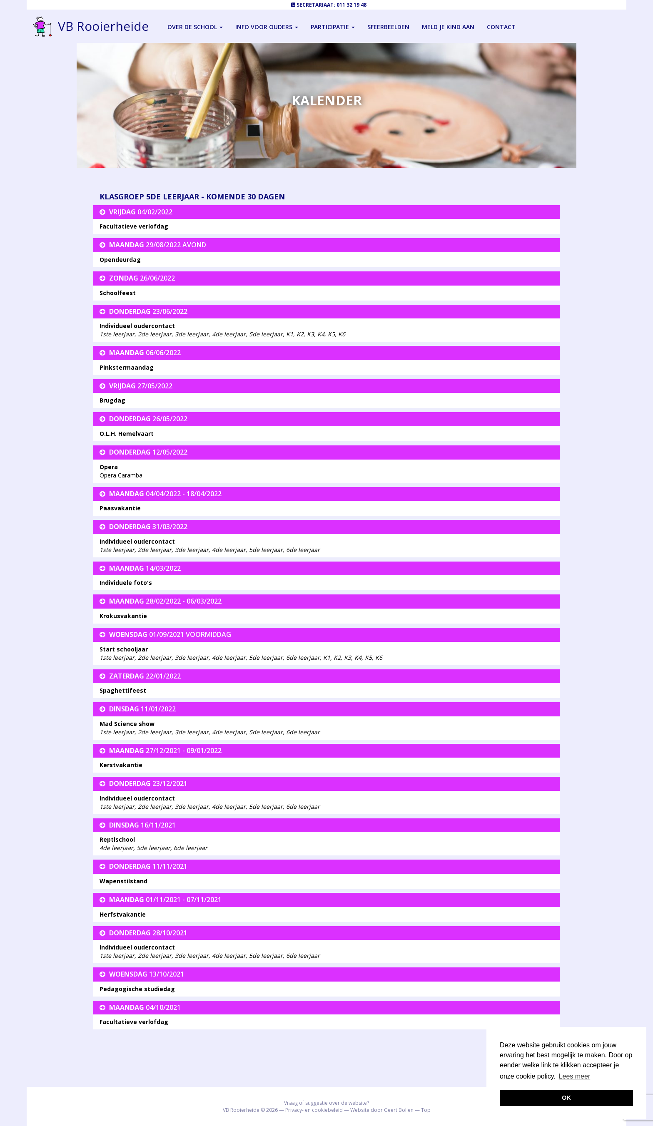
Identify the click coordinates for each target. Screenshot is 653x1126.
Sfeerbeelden (388, 27)
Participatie (333, 27)
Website (359, 1110)
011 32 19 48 (351, 4)
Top (426, 1110)
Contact (501, 27)
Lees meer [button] (575, 1076)
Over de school (195, 27)
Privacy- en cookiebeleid (314, 1110)
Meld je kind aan (448, 27)
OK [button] (566, 1097)
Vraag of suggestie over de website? (326, 1102)
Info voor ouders (266, 27)
